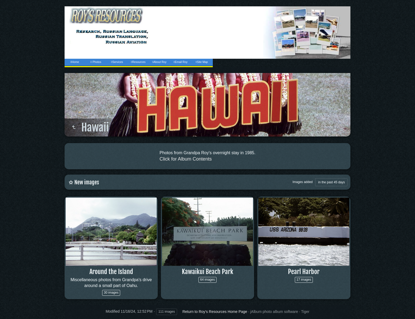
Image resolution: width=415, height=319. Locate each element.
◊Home (74, 61)
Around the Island (111, 272)
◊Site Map (202, 61)
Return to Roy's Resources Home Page (214, 311)
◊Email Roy (180, 61)
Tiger (305, 311)
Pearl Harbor (303, 272)
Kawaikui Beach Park (207, 272)
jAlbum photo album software (274, 311)
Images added (302, 182)
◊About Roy (159, 61)
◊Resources (138, 61)
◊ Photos (96, 61)
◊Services (117, 61)
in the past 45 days (331, 182)
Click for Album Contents (186, 159)
